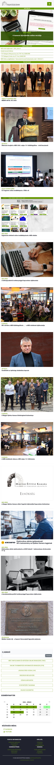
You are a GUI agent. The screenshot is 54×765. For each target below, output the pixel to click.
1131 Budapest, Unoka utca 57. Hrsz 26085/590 (13, 56)
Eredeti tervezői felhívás (7, 51)
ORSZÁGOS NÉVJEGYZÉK (27, 675)
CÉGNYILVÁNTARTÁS (27, 680)
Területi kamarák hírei (9, 98)
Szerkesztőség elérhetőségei (14, 749)
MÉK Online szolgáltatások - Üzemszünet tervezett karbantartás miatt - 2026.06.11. (22, 59)
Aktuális (4, 143)
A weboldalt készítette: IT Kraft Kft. (27, 760)
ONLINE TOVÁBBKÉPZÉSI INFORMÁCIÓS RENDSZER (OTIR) (27, 665)
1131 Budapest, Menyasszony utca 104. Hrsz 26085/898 (15, 53)
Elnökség (5, 323)
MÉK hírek (27, 32)
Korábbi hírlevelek (40, 745)
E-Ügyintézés (40, 752)
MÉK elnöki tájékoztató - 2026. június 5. (11, 48)
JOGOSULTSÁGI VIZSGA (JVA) (27, 670)
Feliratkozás (40, 742)
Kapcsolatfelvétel (36, 758)
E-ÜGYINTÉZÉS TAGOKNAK (27, 685)
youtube (8, 732)
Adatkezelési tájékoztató (14, 742)
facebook (8, 729)
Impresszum (14, 752)
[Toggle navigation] (49, 4)
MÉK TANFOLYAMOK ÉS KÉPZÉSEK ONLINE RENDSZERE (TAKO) (26, 660)
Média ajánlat (14, 751)
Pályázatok (5, 637)
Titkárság (14, 745)
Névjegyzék (39, 751)
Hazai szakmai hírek (8, 188)
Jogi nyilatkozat (14, 743)
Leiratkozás (39, 743)
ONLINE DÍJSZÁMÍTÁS (27, 690)
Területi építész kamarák (39, 749)
